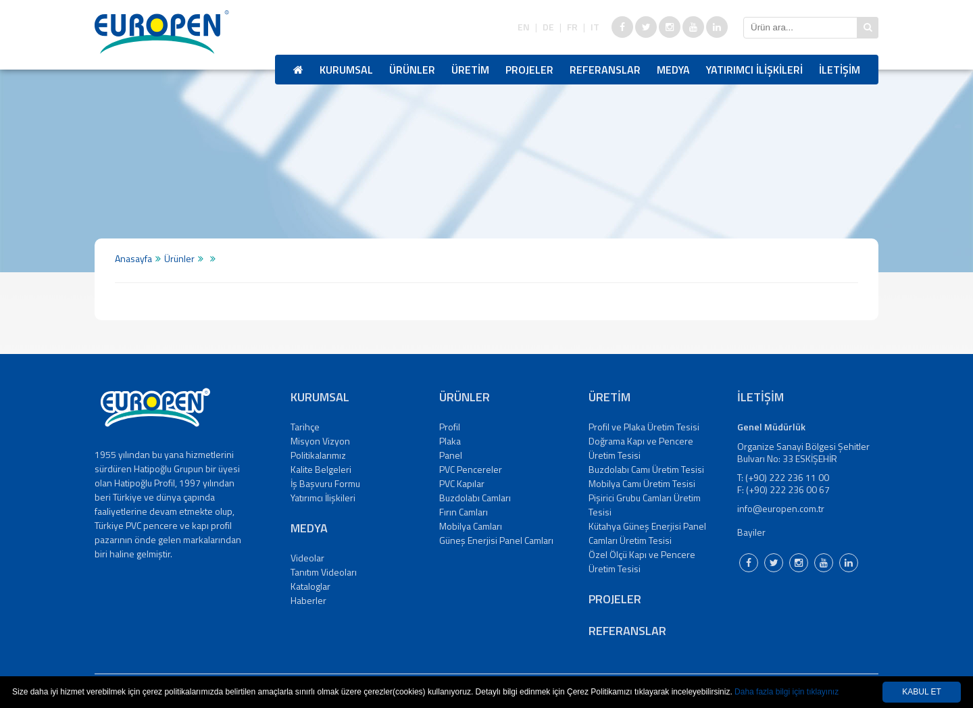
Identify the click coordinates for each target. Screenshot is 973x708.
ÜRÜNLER (412, 69)
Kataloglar (310, 586)
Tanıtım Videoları (324, 572)
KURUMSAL (346, 69)
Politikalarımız (318, 455)
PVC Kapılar (461, 483)
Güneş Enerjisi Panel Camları (496, 540)
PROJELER (529, 69)
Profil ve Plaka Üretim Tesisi (644, 427)
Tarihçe (305, 427)
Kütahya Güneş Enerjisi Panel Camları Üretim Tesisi (647, 533)
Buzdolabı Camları (475, 497)
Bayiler (751, 532)
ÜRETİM (470, 69)
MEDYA (673, 69)
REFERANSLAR (605, 69)
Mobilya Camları (470, 526)
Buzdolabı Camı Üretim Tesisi (646, 469)
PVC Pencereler (470, 469)
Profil (449, 427)
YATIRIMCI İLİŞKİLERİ (754, 69)
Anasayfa (133, 258)
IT (595, 27)
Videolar (307, 558)
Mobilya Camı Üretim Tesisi (642, 483)
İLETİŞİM (839, 69)
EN (524, 27)
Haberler (308, 600)
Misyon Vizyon (320, 441)
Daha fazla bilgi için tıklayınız (786, 692)
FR (572, 27)
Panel (450, 455)
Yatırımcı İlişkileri (323, 497)
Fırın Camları (463, 512)
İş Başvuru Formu (325, 483)
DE (548, 27)
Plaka (450, 441)
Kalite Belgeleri (321, 469)
